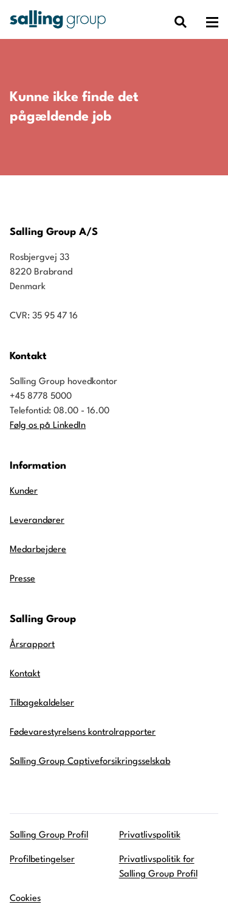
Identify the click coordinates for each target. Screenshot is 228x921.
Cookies (25, 898)
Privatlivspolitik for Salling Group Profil (158, 867)
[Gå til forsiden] (58, 19)
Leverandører (37, 520)
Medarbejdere (38, 550)
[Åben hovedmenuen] (212, 22)
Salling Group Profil (49, 835)
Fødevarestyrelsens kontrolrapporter (83, 732)
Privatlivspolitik (150, 835)
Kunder (24, 491)
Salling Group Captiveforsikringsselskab (90, 761)
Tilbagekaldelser (42, 703)
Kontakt (25, 674)
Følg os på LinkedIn (48, 425)
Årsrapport (32, 645)
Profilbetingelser (42, 859)
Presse (22, 579)
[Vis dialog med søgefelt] (180, 22)
